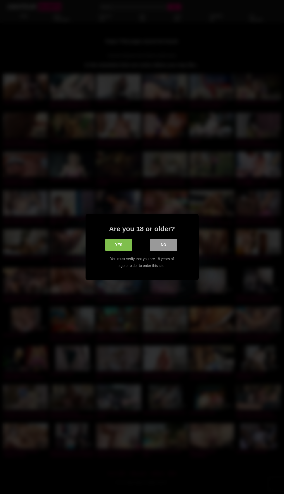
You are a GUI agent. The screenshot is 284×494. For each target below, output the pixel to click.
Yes (118, 245)
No (163, 245)
